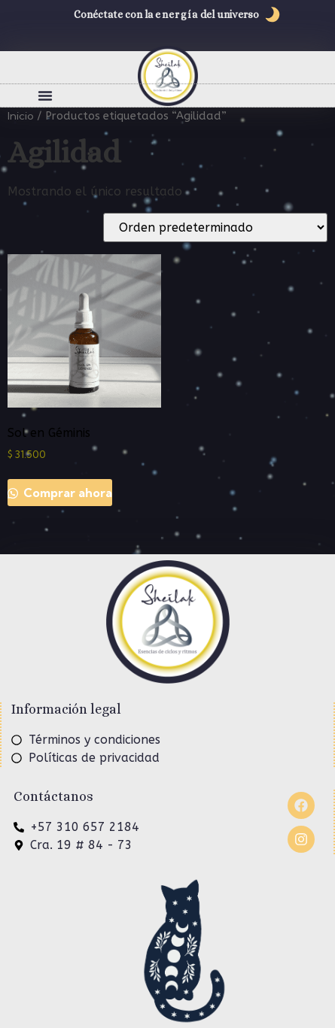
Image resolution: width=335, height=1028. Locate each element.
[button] (45, 95)
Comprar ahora (66, 492)
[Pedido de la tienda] (215, 227)
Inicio (21, 115)
